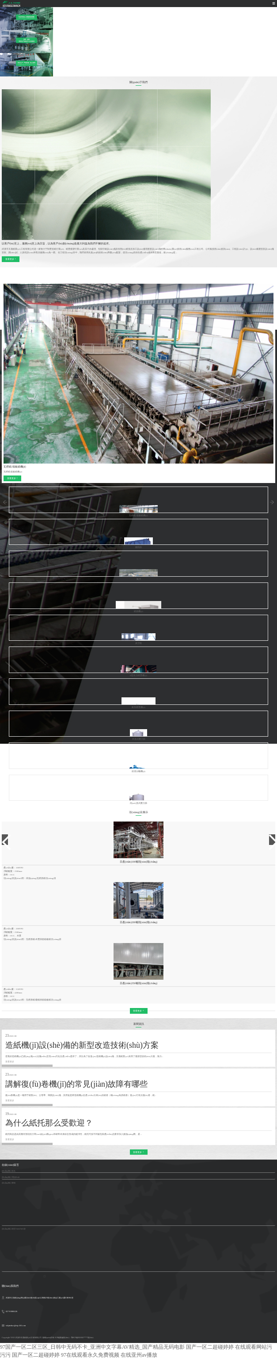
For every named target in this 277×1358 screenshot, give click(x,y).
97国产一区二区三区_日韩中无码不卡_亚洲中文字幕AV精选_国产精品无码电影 (92, 1347)
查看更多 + (10, 259)
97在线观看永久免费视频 (90, 1355)
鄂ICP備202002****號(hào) (82, 1337)
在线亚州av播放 (139, 1355)
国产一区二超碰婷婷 (210, 1347)
